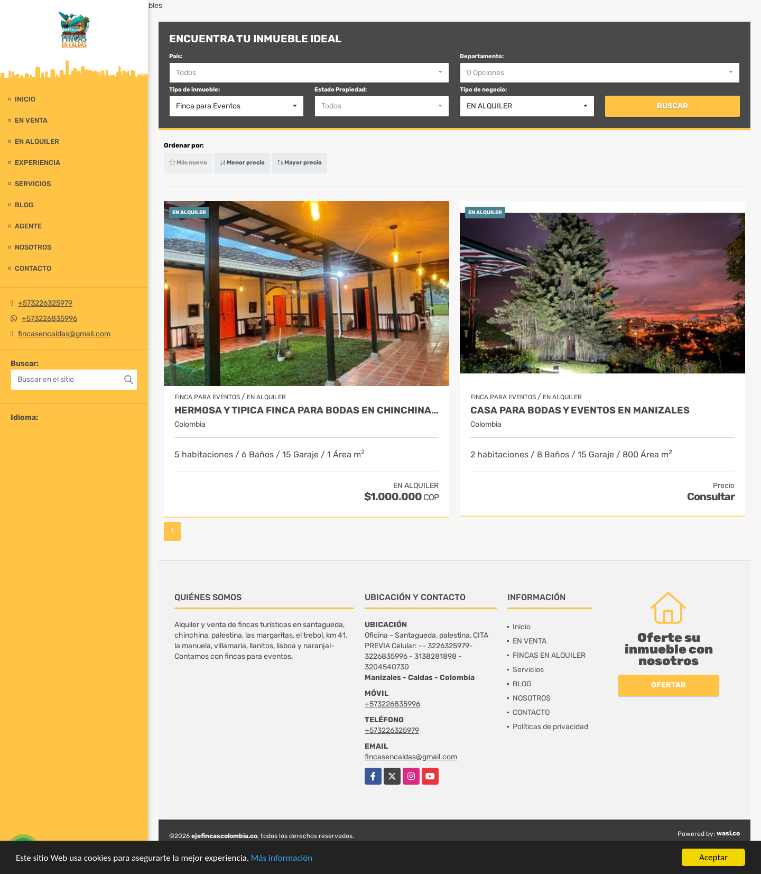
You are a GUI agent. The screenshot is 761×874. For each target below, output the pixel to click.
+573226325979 (45, 303)
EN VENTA (31, 120)
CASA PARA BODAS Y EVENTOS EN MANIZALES (580, 410)
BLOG (24, 205)
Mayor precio (299, 162)
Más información (281, 858)
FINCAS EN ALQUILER (549, 655)
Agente (28, 226)
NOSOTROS (33, 247)
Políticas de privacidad (550, 726)
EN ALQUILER (37, 141)
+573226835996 (49, 318)
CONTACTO (33, 268)
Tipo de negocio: (483, 89)
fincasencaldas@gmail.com (64, 333)
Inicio (25, 99)
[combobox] (309, 73)
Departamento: (482, 56)
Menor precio (242, 162)
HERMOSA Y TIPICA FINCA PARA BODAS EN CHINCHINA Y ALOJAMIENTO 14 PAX (306, 410)
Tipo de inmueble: (194, 89)
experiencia (37, 163)
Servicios (33, 184)
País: (175, 56)
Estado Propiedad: (340, 89)
